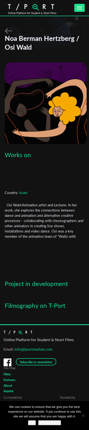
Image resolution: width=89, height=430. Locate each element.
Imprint (9, 391)
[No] (83, 415)
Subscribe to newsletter (36, 362)
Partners (9, 380)
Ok (32, 423)
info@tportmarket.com (33, 349)
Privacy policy (49, 423)
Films (7, 374)
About (8, 385)
